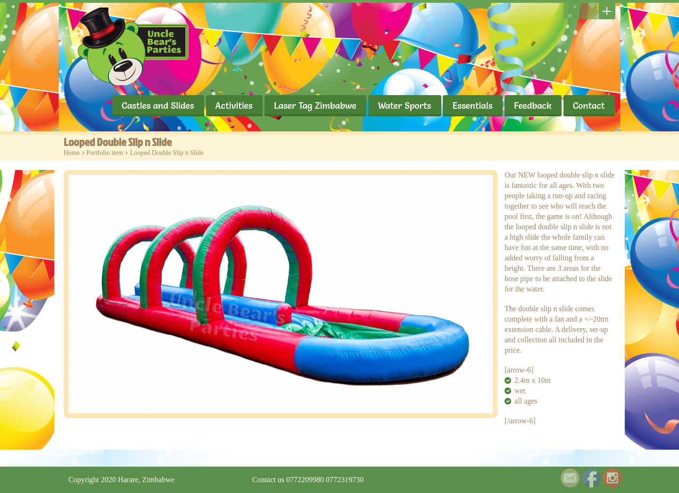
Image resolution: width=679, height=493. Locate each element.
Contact (588, 105)
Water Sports (404, 105)
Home (72, 152)
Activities (232, 105)
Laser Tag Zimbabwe (314, 105)
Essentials (472, 105)
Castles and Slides (156, 105)
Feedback (532, 105)
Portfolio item (104, 152)
